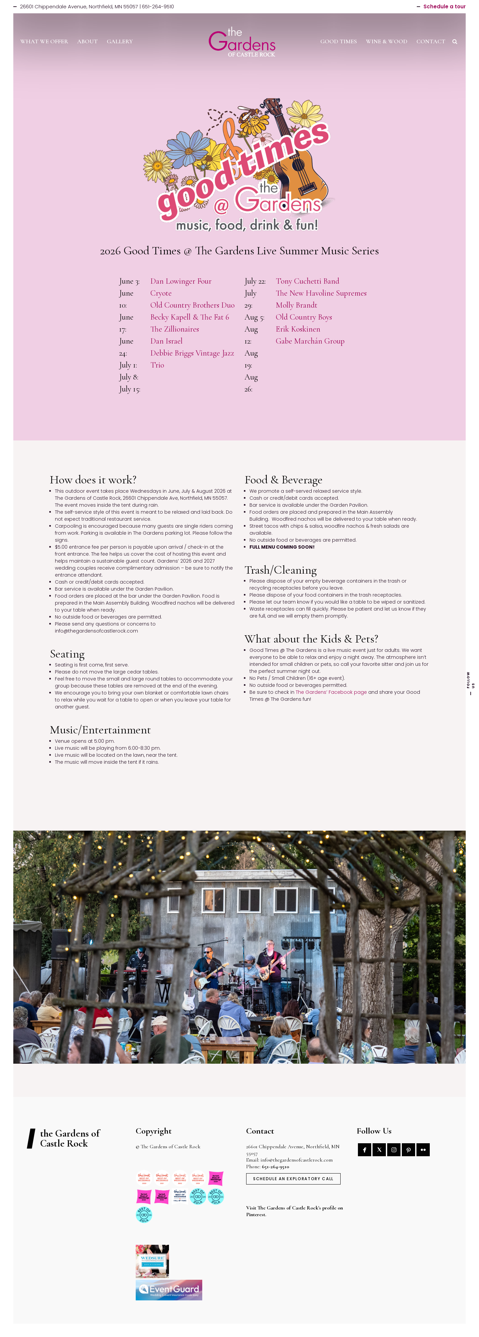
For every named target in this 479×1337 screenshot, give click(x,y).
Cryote (161, 293)
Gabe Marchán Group (310, 341)
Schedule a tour (444, 6)
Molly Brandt (296, 305)
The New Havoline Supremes (321, 293)
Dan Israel (166, 341)
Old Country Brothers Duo (192, 305)
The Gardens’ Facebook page (331, 692)
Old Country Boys (304, 317)
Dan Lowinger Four (181, 281)
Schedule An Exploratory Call (293, 1179)
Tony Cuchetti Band (307, 281)
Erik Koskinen (298, 329)
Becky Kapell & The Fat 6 (189, 317)
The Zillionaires (174, 329)
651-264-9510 (275, 1166)
